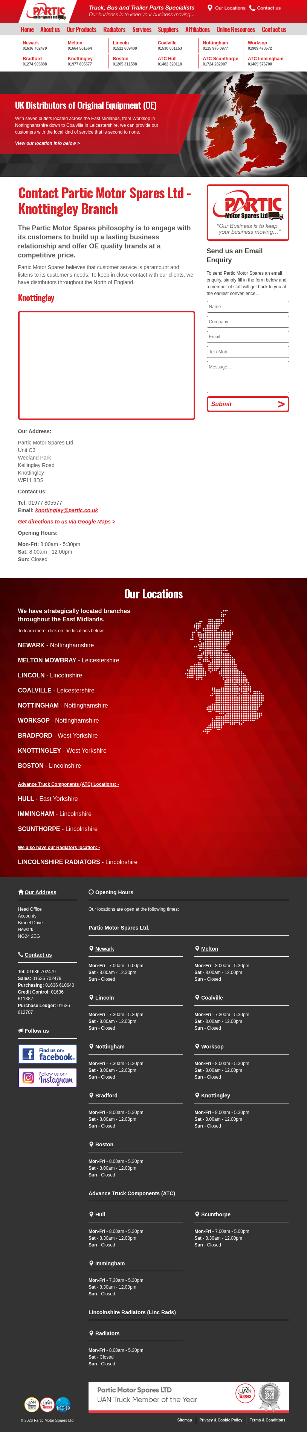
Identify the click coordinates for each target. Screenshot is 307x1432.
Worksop (212, 1047)
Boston (104, 1144)
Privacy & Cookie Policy (221, 1420)
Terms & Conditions (267, 1420)
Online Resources (236, 29)
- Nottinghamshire (56, 645)
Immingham (110, 1263)
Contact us (274, 29)
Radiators (114, 29)
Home (27, 29)
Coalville (212, 998)
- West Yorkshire (58, 735)
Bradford (106, 1096)
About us (50, 29)
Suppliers (168, 29)
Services (141, 29)
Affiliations (197, 29)
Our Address (40, 892)
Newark (104, 949)
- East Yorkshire (48, 799)
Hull (100, 1214)
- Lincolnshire (50, 675)
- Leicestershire (68, 660)
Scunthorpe (216, 1214)
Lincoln (104, 998)
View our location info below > (47, 143)
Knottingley (215, 1096)
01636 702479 (41, 971)
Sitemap (184, 1420)
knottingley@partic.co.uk (66, 510)
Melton (209, 949)
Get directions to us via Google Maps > (67, 522)
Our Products (81, 29)
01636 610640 (59, 985)
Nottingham (110, 1047)
